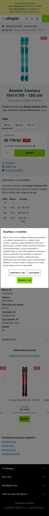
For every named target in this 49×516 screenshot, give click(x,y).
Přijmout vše (24, 280)
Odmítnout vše (17, 273)
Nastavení (34, 273)
